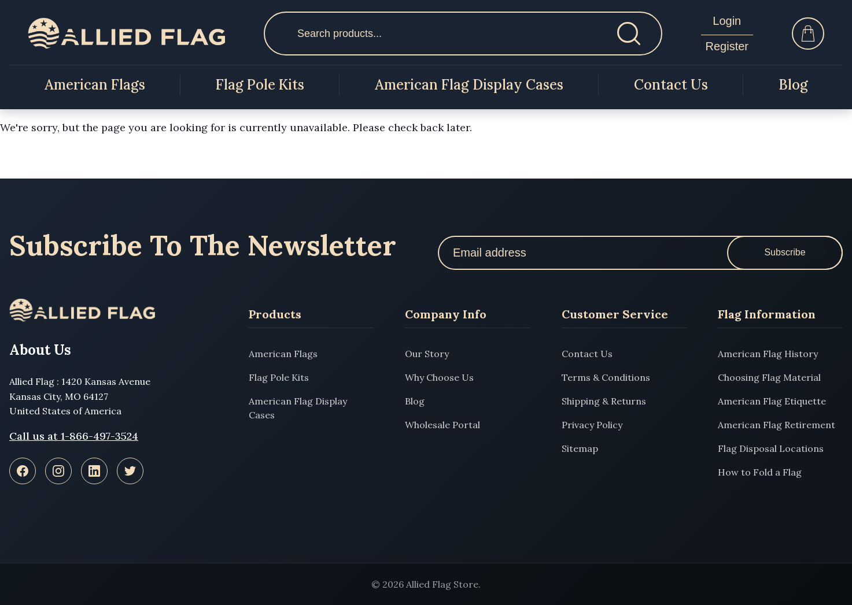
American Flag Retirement (776, 424)
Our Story (427, 353)
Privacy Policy (592, 424)
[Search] (629, 33)
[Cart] (808, 33)
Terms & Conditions (606, 377)
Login (727, 20)
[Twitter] (130, 471)
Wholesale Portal (442, 424)
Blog (793, 85)
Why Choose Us (439, 377)
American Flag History (768, 353)
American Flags (95, 85)
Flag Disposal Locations (771, 448)
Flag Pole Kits (260, 85)
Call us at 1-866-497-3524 (73, 436)
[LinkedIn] (94, 471)
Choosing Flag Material (769, 377)
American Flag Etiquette (772, 401)
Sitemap (580, 448)
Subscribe (784, 252)
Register (727, 46)
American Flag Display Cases (469, 85)
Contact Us (671, 85)
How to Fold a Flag (760, 472)
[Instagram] (58, 471)
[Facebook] (22, 471)
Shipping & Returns (604, 401)
